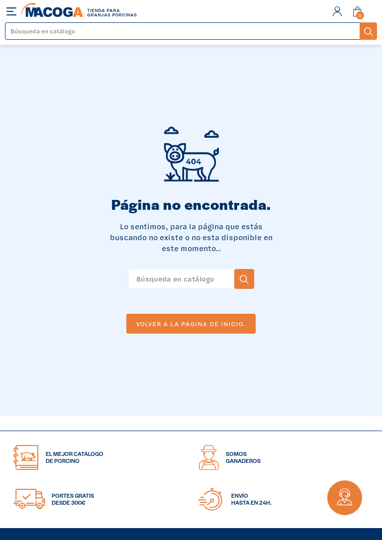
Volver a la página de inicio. (191, 324)
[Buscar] (183, 31)
